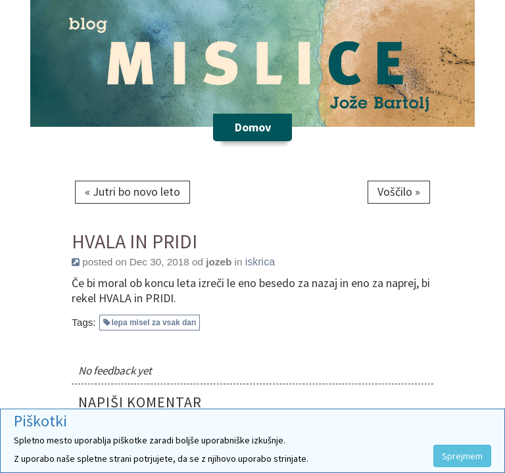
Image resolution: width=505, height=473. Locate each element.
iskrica (260, 261)
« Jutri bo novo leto (132, 191)
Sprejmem (462, 456)
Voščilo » (398, 191)
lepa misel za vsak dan (154, 322)
